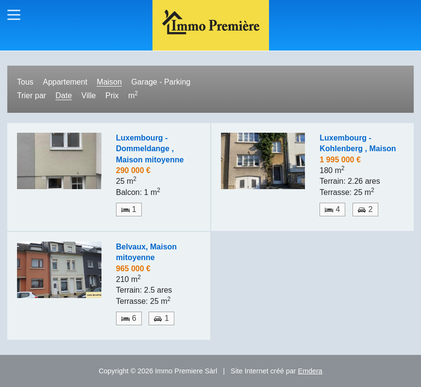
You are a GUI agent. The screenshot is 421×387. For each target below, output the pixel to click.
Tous (25, 82)
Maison (109, 82)
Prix (112, 95)
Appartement (65, 82)
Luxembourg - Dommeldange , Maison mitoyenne (150, 149)
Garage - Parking (160, 82)
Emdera (310, 371)
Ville (89, 95)
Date (63, 95)
